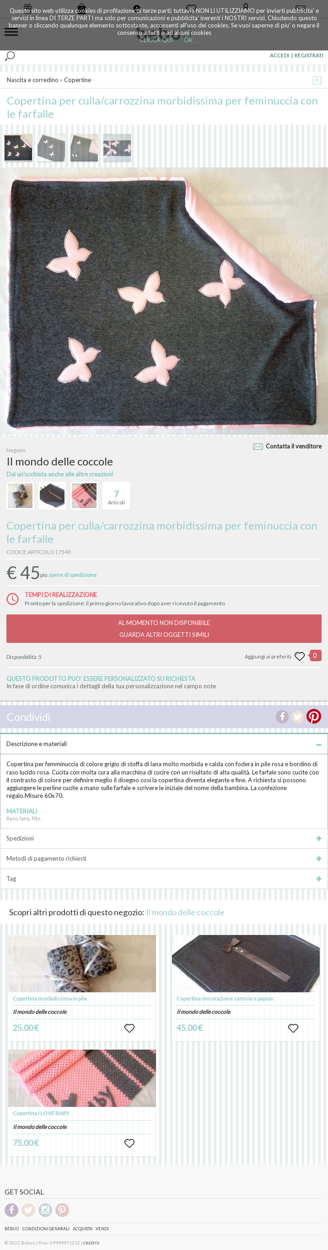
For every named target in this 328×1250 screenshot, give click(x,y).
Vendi (102, 1228)
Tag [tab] (164, 878)
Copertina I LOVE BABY (41, 1113)
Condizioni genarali (46, 1228)
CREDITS (91, 1243)
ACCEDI (279, 55)
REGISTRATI (309, 55)
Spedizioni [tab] (164, 838)
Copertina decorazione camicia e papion (225, 998)
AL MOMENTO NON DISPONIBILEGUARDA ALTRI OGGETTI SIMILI (164, 628)
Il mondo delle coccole (185, 912)
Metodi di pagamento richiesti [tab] (164, 858)
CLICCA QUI (156, 40)
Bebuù (12, 1228)
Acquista (82, 1228)
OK (188, 40)
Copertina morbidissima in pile (50, 998)
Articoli (116, 494)
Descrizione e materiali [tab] (164, 743)
